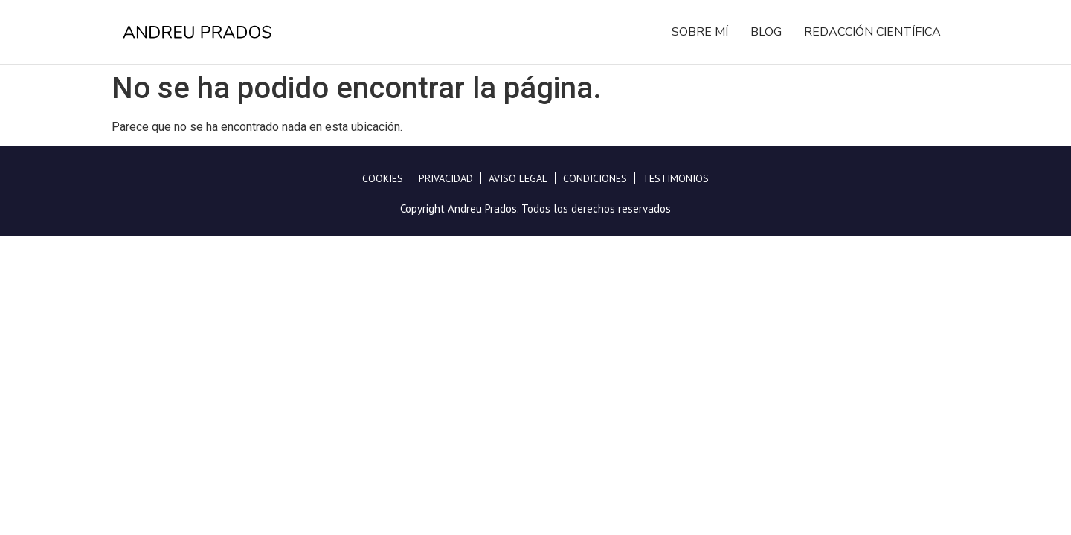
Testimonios (676, 178)
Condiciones (595, 178)
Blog (766, 32)
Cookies (382, 178)
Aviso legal (518, 178)
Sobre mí (700, 32)
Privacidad (446, 178)
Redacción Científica (872, 32)
